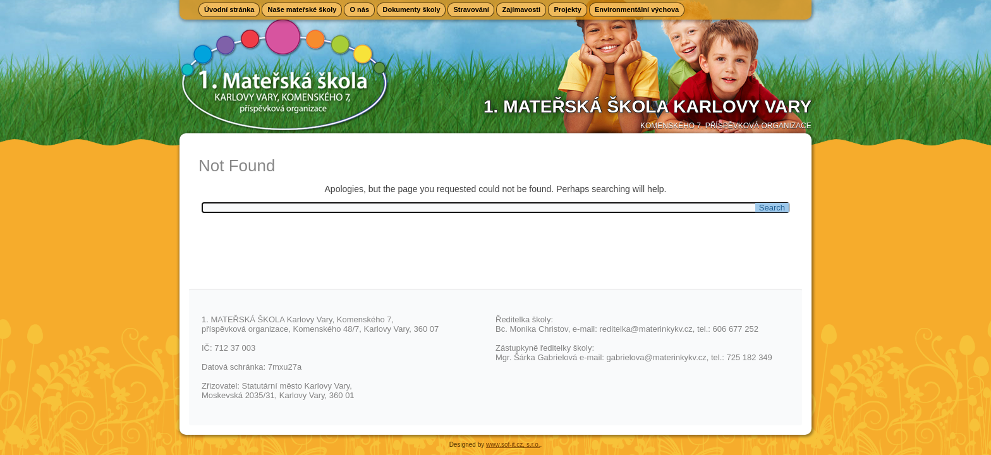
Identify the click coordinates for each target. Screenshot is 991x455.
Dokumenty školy (411, 9)
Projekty (567, 9)
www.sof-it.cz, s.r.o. (513, 444)
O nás (359, 9)
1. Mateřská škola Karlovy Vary (647, 106)
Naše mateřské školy (301, 9)
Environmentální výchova (637, 9)
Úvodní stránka (229, 9)
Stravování (471, 9)
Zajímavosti (521, 9)
